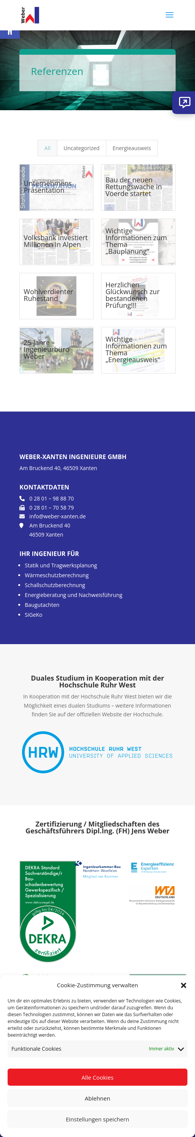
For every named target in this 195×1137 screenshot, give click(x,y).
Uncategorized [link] (81, 148)
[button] (183, 985)
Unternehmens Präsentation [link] (48, 187)
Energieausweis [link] (132, 148)
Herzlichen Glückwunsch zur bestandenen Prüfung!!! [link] (132, 295)
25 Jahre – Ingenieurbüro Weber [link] (46, 349)
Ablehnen (97, 1098)
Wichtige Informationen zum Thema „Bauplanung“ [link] (136, 241)
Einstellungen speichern (97, 1119)
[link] (30, 14)
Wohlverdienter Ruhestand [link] (48, 295)
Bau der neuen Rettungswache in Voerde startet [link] (133, 186)
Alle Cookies (97, 1077)
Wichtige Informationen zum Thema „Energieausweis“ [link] (136, 349)
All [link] (47, 148)
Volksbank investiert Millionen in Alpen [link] (55, 241)
